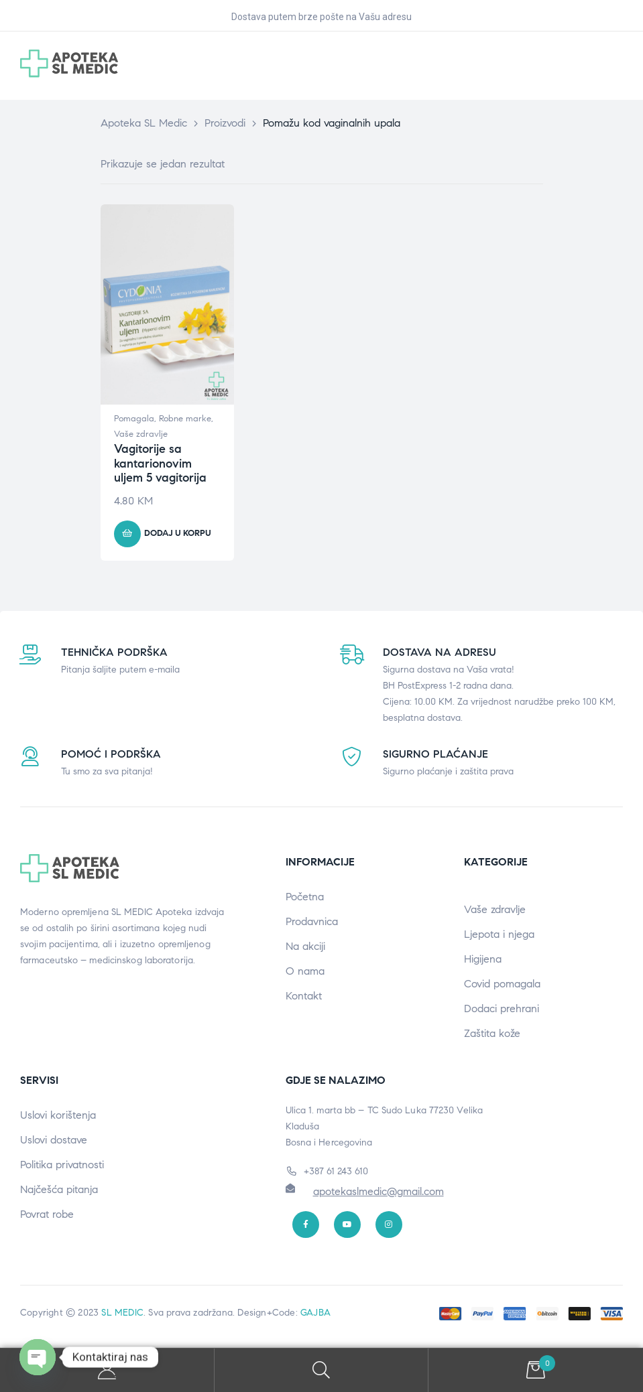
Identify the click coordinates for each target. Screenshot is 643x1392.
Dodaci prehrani (501, 1008)
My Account (107, 1370)
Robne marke (185, 418)
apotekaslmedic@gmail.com (378, 1191)
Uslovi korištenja (58, 1115)
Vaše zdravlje (141, 434)
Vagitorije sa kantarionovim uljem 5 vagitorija (160, 463)
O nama (305, 971)
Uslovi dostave (53, 1139)
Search (322, 1370)
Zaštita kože (492, 1033)
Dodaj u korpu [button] (177, 533)
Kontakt (304, 995)
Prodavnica (312, 921)
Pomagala (134, 418)
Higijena (483, 959)
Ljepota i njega (499, 934)
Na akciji (305, 946)
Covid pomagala (502, 983)
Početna (305, 896)
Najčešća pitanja (59, 1189)
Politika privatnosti (62, 1164)
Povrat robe (47, 1214)
